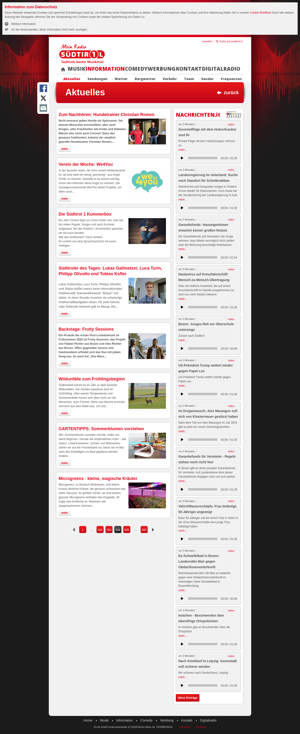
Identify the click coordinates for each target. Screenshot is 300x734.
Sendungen (97, 79)
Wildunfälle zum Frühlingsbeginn (92, 379)
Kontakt (189, 68)
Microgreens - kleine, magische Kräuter (98, 478)
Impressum (185, 727)
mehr (64, 149)
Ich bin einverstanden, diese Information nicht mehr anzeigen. (49, 29)
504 (118, 530)
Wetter (121, 79)
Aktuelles (71, 79)
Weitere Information (23, 24)
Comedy (136, 68)
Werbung (162, 68)
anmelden (207, 41)
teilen (231, 124)
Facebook (201, 727)
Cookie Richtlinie (260, 12)
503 (109, 530)
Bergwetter (145, 79)
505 (126, 530)
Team (189, 79)
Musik (76, 68)
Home (88, 720)
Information (105, 68)
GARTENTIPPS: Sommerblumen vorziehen (101, 428)
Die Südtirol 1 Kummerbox (85, 214)
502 (100, 530)
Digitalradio (221, 68)
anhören (182, 158)
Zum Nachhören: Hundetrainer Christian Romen (106, 114)
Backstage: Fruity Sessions (86, 329)
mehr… (183, 149)
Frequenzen (231, 79)
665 (144, 530)
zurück (231, 92)
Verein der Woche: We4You (86, 164)
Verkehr (170, 79)
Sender (207, 79)
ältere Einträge (187, 697)
